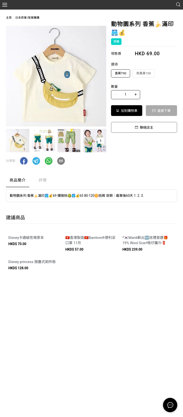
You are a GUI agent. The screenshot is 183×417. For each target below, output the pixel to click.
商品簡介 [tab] (18, 180)
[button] (100, 140)
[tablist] (91, 181)
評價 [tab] (43, 180)
